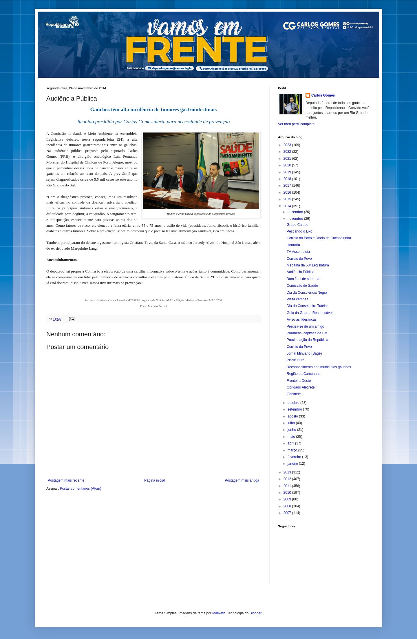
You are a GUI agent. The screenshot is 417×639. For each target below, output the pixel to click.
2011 (288, 486)
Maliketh (218, 613)
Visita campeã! (298, 299)
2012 (288, 479)
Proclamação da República (307, 340)
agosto (293, 416)
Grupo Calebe (297, 225)
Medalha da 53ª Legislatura (308, 265)
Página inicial (154, 480)
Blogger (255, 613)
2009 (288, 499)
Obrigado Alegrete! (301, 387)
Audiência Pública (300, 272)
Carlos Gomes (323, 95)
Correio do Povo (299, 259)
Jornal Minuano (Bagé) (304, 353)
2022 (288, 152)
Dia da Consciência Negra (307, 293)
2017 (288, 186)
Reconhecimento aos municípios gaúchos (319, 367)
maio (292, 437)
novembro (296, 219)
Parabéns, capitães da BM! (307, 333)
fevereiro (295, 457)
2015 (288, 199)
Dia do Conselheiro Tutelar (307, 306)
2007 (288, 513)
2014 (288, 206)
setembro (295, 409)
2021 (288, 159)
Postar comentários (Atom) (80, 488)
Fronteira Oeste (299, 381)
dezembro (296, 212)
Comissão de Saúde (302, 286)
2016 (288, 192)
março (293, 450)
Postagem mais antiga (242, 480)
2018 (288, 179)
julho (292, 423)
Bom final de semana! (303, 279)
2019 (288, 172)
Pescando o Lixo (299, 231)
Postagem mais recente (66, 480)
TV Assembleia (298, 252)
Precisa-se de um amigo (305, 326)
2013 (288, 472)
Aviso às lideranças (302, 319)
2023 (288, 145)
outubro (294, 403)
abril (291, 443)
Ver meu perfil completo (296, 124)
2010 (288, 493)
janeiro (293, 464)
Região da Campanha (304, 374)
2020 (288, 165)
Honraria (293, 245)
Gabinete (294, 394)
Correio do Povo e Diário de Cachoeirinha (319, 238)
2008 (288, 506)
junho (292, 430)
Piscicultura (295, 360)
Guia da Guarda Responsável (309, 313)
